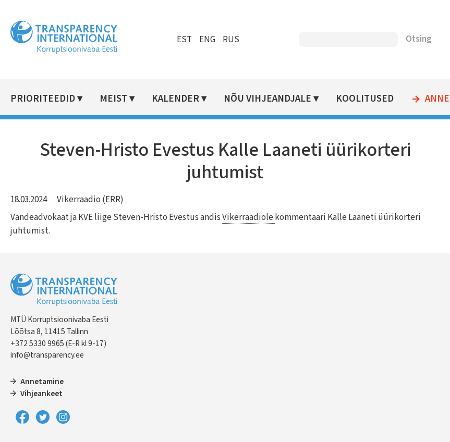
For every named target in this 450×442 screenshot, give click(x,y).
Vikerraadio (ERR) (90, 199)
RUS (231, 39)
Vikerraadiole (248, 217)
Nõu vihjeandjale (267, 99)
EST (184, 39)
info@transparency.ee (47, 355)
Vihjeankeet (41, 393)
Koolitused (365, 99)
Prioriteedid (42, 99)
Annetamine (42, 381)
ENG (207, 39)
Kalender (175, 99)
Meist (113, 99)
